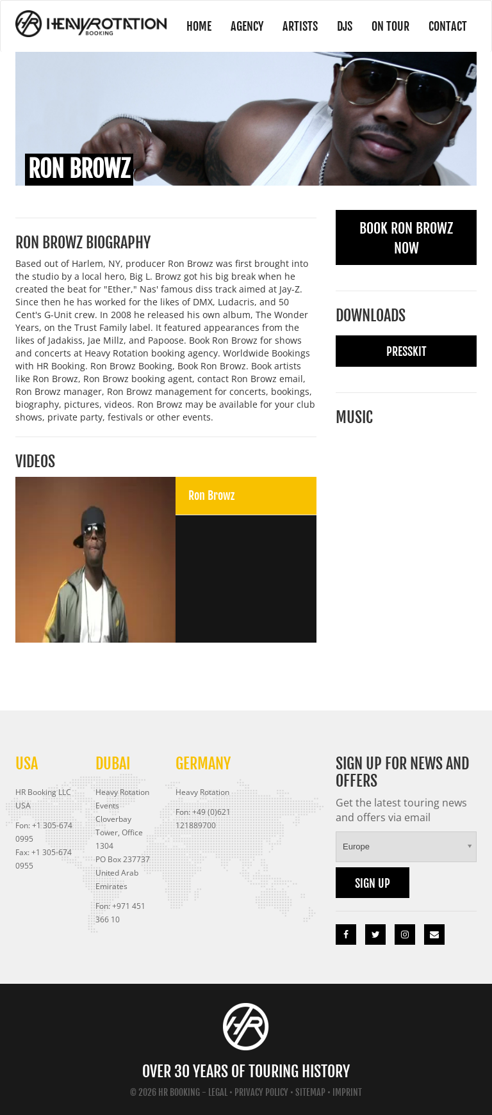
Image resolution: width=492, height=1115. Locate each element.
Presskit (406, 351)
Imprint (347, 1092)
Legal (217, 1092)
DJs (344, 26)
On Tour (390, 26)
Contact (448, 26)
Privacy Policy (261, 1092)
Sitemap (310, 1092)
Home (198, 26)
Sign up (372, 883)
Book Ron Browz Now (406, 238)
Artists (300, 26)
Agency (247, 26)
